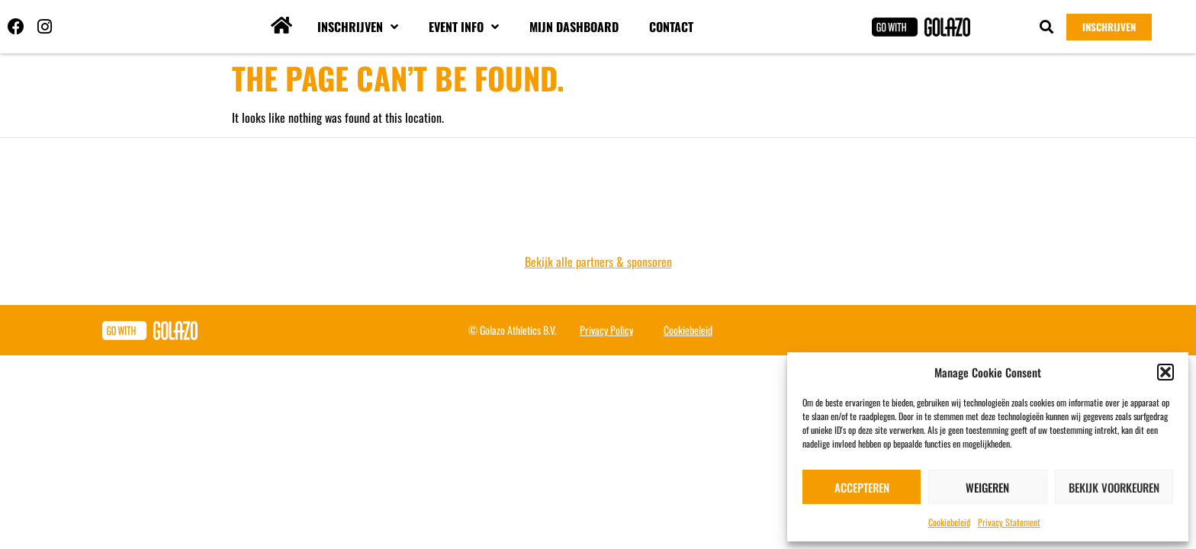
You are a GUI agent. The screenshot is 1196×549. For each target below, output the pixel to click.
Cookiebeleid (949, 521)
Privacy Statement (1009, 521)
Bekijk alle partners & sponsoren (598, 261)
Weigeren (987, 487)
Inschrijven (357, 26)
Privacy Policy (606, 330)
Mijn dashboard (574, 27)
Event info (464, 26)
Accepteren (861, 487)
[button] (1165, 372)
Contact (671, 27)
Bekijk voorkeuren (1114, 487)
